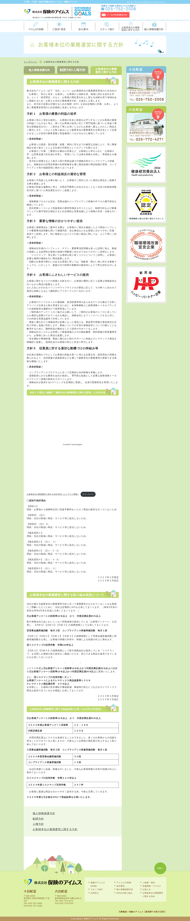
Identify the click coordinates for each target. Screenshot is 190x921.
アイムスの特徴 (36, 26)
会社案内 (83, 26)
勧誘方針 (38, 818)
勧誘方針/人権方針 (73, 69)
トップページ (30, 62)
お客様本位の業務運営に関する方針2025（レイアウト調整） (53, 494)
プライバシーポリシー (143, 2)
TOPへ (160, 868)
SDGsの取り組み (125, 893)
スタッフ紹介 (107, 26)
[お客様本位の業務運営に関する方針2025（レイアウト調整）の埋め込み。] (73, 444)
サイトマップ (159, 2)
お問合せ (95, 893)
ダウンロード (88, 494)
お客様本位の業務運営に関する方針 (130, 26)
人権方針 (38, 824)
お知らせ (146, 889)
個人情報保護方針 (154, 26)
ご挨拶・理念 (59, 26)
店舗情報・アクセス (151, 886)
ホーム (129, 2)
